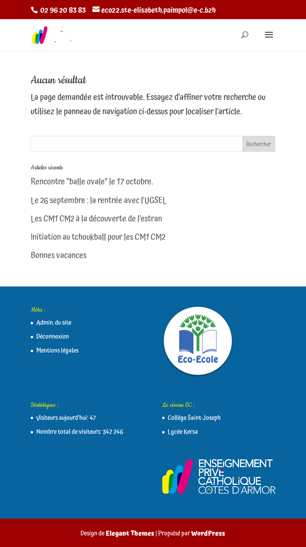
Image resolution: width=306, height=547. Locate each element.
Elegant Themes (130, 533)
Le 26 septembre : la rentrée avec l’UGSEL (99, 201)
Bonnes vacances (58, 256)
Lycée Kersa (183, 432)
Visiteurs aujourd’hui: (63, 418)
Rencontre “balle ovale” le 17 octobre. (92, 182)
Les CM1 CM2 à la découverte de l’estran (96, 219)
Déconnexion (52, 336)
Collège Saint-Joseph (194, 418)
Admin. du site (53, 323)
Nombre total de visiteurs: (69, 432)
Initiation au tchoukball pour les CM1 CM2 (98, 237)
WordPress (208, 533)
